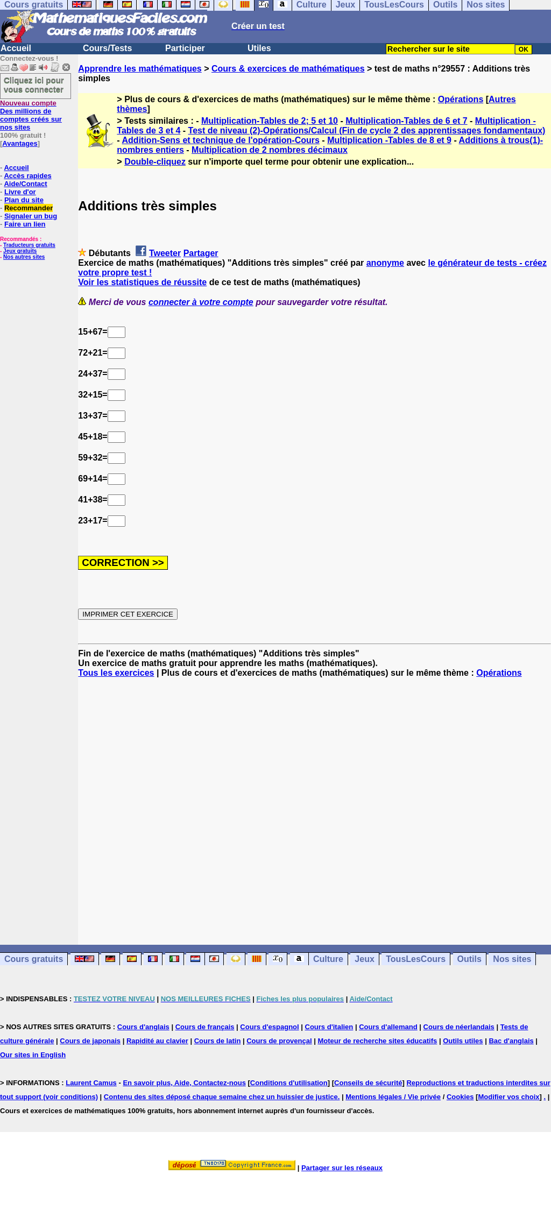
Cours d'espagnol (269, 1027)
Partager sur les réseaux (342, 1168)
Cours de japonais (90, 1041)
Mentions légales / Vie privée (393, 1097)
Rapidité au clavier (157, 1041)
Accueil (16, 48)
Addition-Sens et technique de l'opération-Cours (221, 140)
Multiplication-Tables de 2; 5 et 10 (269, 120)
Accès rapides (27, 176)
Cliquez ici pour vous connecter (34, 84)
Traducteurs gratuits (29, 245)
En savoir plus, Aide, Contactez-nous (184, 1083)
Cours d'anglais (143, 1027)
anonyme (385, 262)
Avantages (19, 143)
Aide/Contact (25, 184)
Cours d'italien (329, 1027)
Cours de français (205, 1027)
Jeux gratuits (20, 251)
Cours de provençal (279, 1041)
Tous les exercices (116, 672)
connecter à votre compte (201, 302)
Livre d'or (20, 192)
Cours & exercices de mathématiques (288, 68)
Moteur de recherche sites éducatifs (377, 1041)
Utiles (259, 48)
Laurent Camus (91, 1083)
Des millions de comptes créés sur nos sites (31, 115)
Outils (469, 959)
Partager (200, 253)
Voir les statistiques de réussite (142, 282)
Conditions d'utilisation (289, 1083)
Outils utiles (463, 1041)
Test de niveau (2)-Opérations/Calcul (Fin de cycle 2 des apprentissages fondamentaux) (367, 130)
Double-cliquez (155, 161)
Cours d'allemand (388, 1027)
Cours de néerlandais (459, 1027)
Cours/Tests (107, 48)
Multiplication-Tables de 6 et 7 (406, 120)
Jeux (364, 959)
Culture (328, 959)
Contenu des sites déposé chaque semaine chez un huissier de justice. (222, 1097)
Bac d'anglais (511, 1041)
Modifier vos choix (508, 1097)
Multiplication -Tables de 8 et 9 (389, 140)
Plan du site (24, 200)
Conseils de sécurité (368, 1083)
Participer (185, 48)
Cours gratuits (33, 959)
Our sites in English (33, 1055)
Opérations (460, 99)
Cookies (460, 1097)
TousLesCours (416, 959)
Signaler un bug (30, 216)
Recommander (28, 208)
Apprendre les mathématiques (139, 68)
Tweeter (165, 253)
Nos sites (512, 959)
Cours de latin (217, 1041)
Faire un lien (25, 224)
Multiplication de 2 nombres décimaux (270, 149)
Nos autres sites (24, 257)
